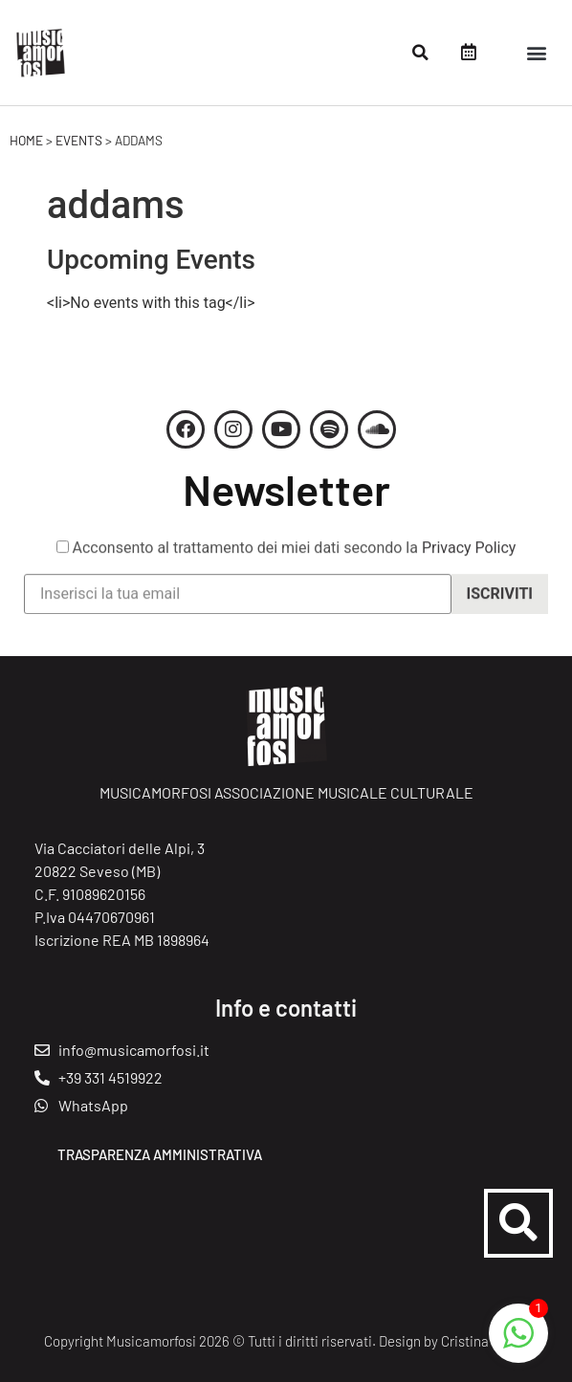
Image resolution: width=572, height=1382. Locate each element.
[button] (421, 52)
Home (26, 140)
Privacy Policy (469, 553)
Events (78, 140)
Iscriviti (500, 600)
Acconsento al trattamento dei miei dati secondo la (286, 553)
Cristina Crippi (484, 1340)
